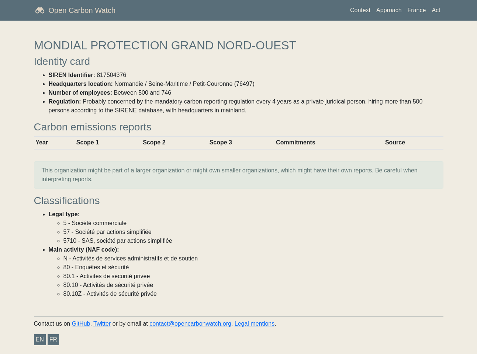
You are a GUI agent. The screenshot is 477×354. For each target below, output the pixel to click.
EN (40, 339)
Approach (389, 10)
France (417, 10)
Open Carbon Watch (82, 10)
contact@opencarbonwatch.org (190, 323)
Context (360, 10)
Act (436, 10)
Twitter (102, 323)
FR (53, 339)
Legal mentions (255, 323)
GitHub (81, 323)
